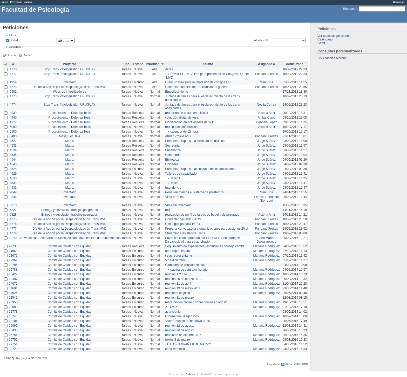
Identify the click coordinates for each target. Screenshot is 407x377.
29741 (13, 238)
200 (44, 358)
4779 (13, 233)
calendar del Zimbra (184, 131)
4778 (13, 87)
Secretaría (172, 145)
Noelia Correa (266, 104)
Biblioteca (172, 159)
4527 (13, 141)
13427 (13, 274)
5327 (13, 210)
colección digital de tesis (182, 117)
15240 (13, 316)
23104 (13, 321)
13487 (13, 279)
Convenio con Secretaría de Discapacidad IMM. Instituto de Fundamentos (69, 238)
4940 (13, 117)
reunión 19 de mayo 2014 (182, 288)
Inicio (5, 2)
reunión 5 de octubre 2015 (183, 335)
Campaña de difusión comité (185, 265)
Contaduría (172, 155)
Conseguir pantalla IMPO (182, 224)
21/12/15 (171, 307)
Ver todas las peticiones (333, 36)
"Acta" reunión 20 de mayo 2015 (187, 321)
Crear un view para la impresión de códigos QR (197, 82)
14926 (13, 293)
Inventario (69, 82)
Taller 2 (175, 183)
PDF (305, 364)
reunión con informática (181, 127)
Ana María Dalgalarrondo (266, 239)
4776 (13, 224)
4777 (13, 228)
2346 (13, 197)
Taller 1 (175, 178)
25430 (13, 330)
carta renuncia (175, 349)
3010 (13, 205)
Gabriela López (266, 122)
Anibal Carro (266, 117)
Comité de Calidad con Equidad (69, 246)
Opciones (15, 46)
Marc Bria (266, 82)
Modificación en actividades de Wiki (189, 122)
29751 (13, 344)
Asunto (207, 64)
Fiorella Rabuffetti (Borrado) (266, 198)
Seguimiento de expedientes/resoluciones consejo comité (205, 246)
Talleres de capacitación (181, 173)
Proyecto (69, 64)
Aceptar (12, 55)
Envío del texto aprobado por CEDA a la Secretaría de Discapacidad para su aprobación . (202, 239)
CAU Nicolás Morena (332, 58)
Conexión (398, 2)
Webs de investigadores (69, 91)
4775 (13, 219)
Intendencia (173, 187)
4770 (13, 69)
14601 (13, 288)
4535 (13, 155)
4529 (13, 173)
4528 (13, 169)
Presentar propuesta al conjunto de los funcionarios (200, 169)
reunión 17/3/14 (176, 274)
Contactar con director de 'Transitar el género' (196, 87)
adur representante (178, 251)
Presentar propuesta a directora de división (195, 141)
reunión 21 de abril (178, 283)
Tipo (126, 64)
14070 (13, 283)
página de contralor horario (188, 269)
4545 (13, 164)
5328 (13, 214)
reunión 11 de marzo (179, 297)
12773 (13, 311)
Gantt (321, 43)
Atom (288, 364)
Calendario (325, 39)
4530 (13, 178)
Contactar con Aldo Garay (183, 219)
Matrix (69, 141)
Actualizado (294, 64)
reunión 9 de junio (177, 293)
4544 (13, 159)
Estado (15, 40)
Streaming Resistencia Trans (185, 233)
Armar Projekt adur (178, 136)
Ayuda (28, 2)
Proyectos (16, 2)
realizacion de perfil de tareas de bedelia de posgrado (202, 214)
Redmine (190, 374)
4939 (13, 113)
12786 (13, 265)
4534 (13, 150)
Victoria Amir (266, 113)
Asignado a (266, 64)
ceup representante (178, 255)
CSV (297, 364)
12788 (13, 269)
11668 (13, 251)
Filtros (12, 35)
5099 (13, 127)
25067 (13, 325)
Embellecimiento (176, 91)
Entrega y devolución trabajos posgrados (69, 210)
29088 (13, 307)
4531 (13, 183)
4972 (13, 122)
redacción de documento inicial (186, 113)
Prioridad (153, 64)
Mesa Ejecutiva (69, 136)
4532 (13, 187)
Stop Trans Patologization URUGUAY (69, 69)
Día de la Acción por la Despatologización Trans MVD (69, 87)
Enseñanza (173, 150)
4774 (13, 104)
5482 (13, 91)
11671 (13, 255)
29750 (13, 339)
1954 (13, 82)
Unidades (171, 164)
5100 (13, 131)
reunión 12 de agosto (179, 325)
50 (33, 358)
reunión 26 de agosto (179, 330)
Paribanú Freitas (266, 74)
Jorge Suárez (266, 141)
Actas (169, 69)
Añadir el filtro (262, 40)
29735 (13, 246)
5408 (13, 136)
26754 (13, 335)
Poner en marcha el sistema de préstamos (194, 192)
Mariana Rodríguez (266, 246)
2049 (13, 192)
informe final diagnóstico (182, 316)
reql (167, 210)
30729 (13, 349)
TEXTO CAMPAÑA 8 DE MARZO (188, 344)
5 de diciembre (175, 260)
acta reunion (173, 311)
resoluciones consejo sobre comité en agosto (196, 302)
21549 (13, 297)
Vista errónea (174, 197)
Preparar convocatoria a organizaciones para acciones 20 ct (206, 228)
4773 (13, 96)
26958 (13, 302)
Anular (27, 55)
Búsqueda (350, 9)
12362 (13, 260)
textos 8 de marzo (177, 339)
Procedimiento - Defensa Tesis (70, 113)
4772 (13, 74)
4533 (13, 145)
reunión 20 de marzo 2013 (183, 279)
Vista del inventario (178, 205)
